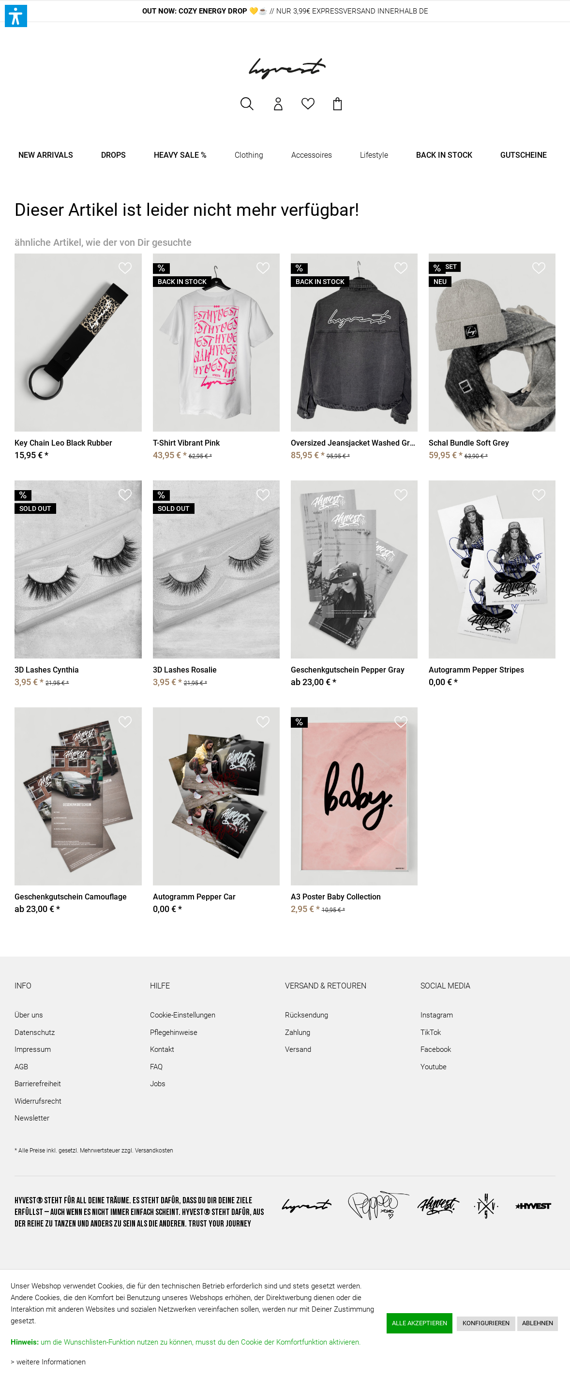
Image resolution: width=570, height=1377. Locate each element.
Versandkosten (154, 1150)
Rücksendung (306, 1015)
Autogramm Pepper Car (194, 896)
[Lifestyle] (374, 156)
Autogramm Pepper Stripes (476, 669)
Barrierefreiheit (38, 1083)
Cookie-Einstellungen (182, 1015)
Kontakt (162, 1049)
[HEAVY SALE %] (180, 156)
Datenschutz (35, 1032)
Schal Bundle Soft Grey (469, 443)
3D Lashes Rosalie (185, 669)
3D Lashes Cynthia (47, 669)
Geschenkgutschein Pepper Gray (348, 669)
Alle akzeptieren (419, 1323)
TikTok (430, 1032)
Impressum (33, 1049)
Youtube (433, 1067)
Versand (298, 1049)
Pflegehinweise (173, 1032)
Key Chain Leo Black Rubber (63, 443)
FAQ (156, 1067)
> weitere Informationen (48, 1362)
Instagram (436, 1015)
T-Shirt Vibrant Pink (186, 443)
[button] (16, 16)
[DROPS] (113, 156)
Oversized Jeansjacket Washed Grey (354, 443)
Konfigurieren (486, 1323)
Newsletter (32, 1118)
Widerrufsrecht (38, 1101)
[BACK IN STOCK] (444, 156)
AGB (21, 1067)
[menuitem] (247, 108)
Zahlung (297, 1032)
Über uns (29, 1015)
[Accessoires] (312, 156)
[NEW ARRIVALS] (46, 156)
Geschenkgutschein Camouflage (71, 896)
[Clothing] (249, 156)
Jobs (157, 1083)
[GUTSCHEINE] (524, 156)
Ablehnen (537, 1323)
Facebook (435, 1049)
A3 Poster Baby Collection (336, 896)
